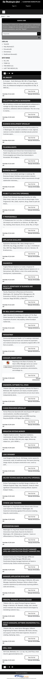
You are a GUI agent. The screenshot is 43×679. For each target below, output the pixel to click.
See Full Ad (31, 91)
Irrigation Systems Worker (14, 431)
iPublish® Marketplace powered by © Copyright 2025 (21, 676)
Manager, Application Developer (16, 576)
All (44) (6, 61)
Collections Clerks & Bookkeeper (16, 101)
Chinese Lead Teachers (12, 503)
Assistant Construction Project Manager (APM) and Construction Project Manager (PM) (21, 550)
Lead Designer (9, 454)
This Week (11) (8, 66)
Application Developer (12, 240)
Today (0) (7, 63)
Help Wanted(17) (9, 46)
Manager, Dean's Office (12, 358)
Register (28, 6)
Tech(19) (6, 44)
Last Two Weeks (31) (11, 68)
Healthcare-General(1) (10, 54)
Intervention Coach (11, 526)
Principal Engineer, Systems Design (17, 600)
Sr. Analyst (7, 77)
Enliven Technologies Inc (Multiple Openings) (21, 478)
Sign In (14, 6)
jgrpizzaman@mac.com (16, 654)
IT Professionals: (10, 217)
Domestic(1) (7, 52)
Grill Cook (7, 648)
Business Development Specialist (16, 124)
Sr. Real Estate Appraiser (13, 312)
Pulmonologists (9, 147)
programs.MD (32, 343)
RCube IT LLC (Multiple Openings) (16, 193)
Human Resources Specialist (14, 408)
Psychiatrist (8, 335)
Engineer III (7, 263)
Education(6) (8, 49)
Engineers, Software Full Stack (15, 385)
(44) (5, 41)
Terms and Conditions (21, 673)
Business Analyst (10, 170)
